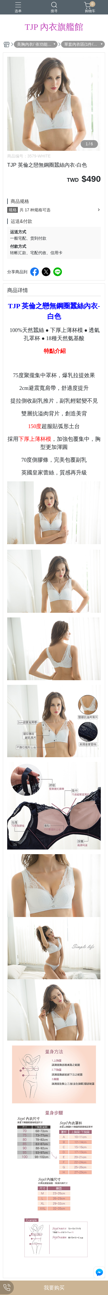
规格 (13, 210)
